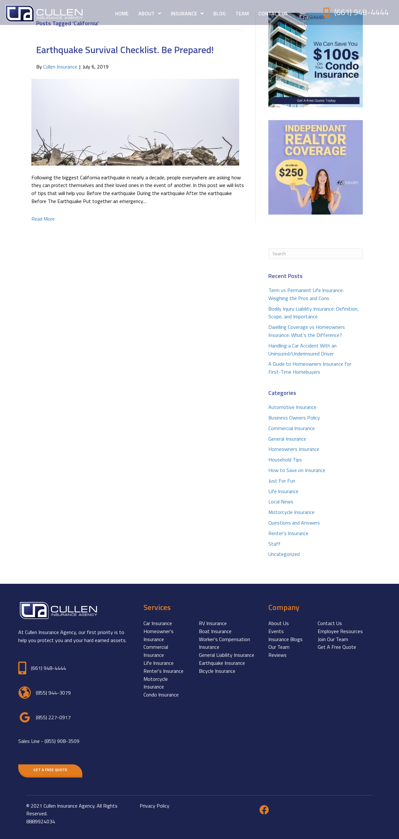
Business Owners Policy (294, 417)
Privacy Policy (154, 806)
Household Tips (285, 459)
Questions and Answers (294, 522)
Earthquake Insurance (222, 663)
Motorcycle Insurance (291, 512)
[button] (50, 770)
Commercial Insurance (291, 428)
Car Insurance (157, 623)
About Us (278, 623)
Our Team (278, 647)
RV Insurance (213, 623)
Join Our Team (333, 639)
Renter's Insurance (288, 533)
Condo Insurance (161, 694)
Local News (280, 501)
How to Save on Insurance (296, 470)
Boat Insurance (215, 631)
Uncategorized (284, 554)
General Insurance (287, 439)
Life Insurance (283, 491)
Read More (43, 219)
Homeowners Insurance (293, 449)
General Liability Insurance (226, 655)
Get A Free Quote (337, 647)
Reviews (277, 655)
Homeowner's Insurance (158, 635)
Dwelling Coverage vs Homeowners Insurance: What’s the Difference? (306, 331)
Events (276, 631)
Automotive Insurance (292, 407)
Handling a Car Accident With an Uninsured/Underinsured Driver (302, 349)
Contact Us (330, 623)
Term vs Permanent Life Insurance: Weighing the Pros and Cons (306, 294)
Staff (274, 544)
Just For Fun (281, 481)
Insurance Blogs (285, 639)
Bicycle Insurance (217, 671)
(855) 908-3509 (62, 741)
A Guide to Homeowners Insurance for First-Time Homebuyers (309, 368)
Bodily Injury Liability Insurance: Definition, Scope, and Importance (313, 313)
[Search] (315, 253)
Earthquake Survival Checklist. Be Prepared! (125, 49)
